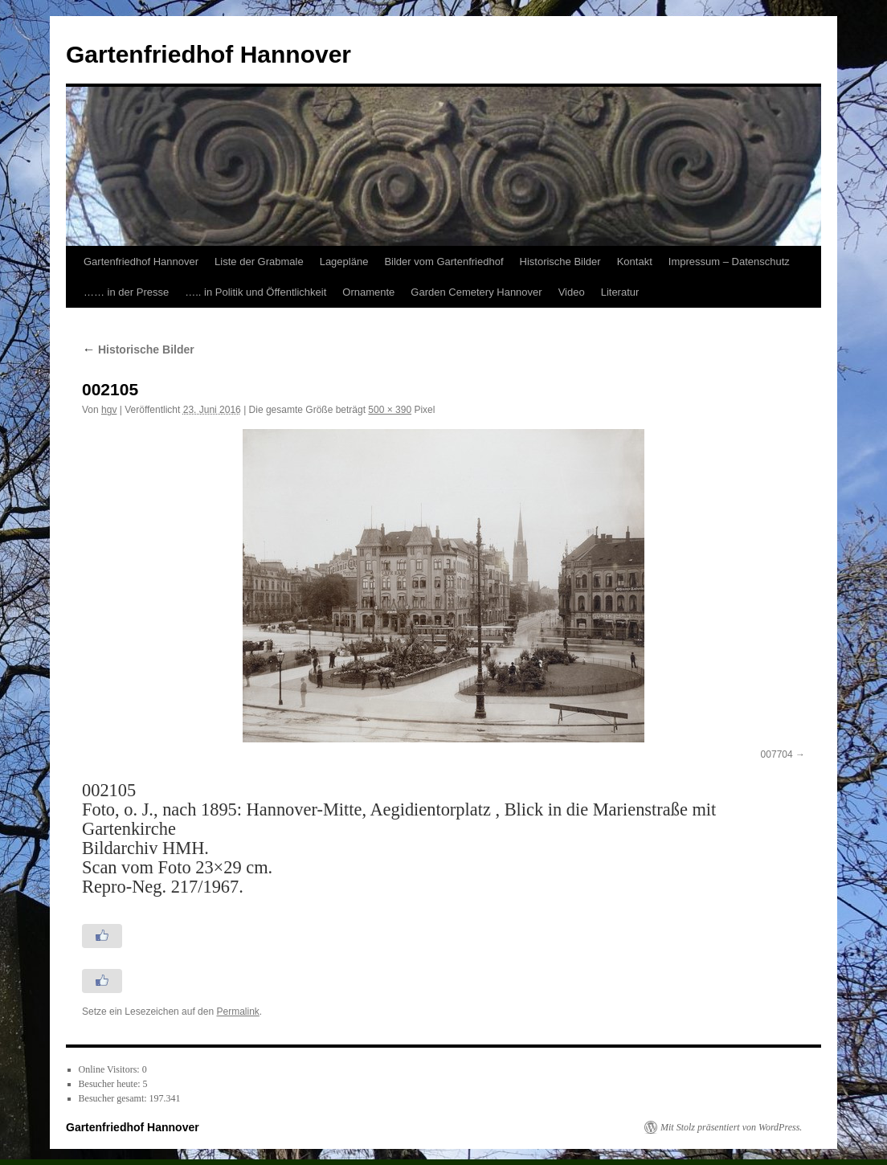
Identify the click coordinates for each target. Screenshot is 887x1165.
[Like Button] (102, 936)
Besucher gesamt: (114, 1098)
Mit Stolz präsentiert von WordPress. (731, 1127)
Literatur (620, 292)
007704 (777, 754)
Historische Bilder (560, 261)
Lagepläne (344, 261)
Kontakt (634, 261)
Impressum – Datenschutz (729, 261)
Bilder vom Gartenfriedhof (443, 261)
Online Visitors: (110, 1069)
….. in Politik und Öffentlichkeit (255, 292)
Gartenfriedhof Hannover (208, 54)
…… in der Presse (126, 292)
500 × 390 (389, 409)
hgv (108, 409)
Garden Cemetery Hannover (476, 292)
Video (571, 292)
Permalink (237, 1011)
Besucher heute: (111, 1083)
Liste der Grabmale (259, 261)
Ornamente (368, 292)
